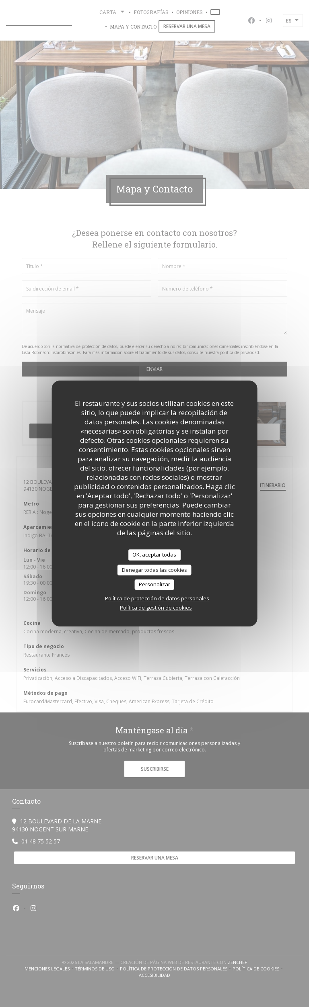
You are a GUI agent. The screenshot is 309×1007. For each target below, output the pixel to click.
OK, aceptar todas (154, 554)
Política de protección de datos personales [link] (157, 598)
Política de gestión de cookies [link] (156, 607)
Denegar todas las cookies (154, 569)
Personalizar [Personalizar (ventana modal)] (154, 584)
